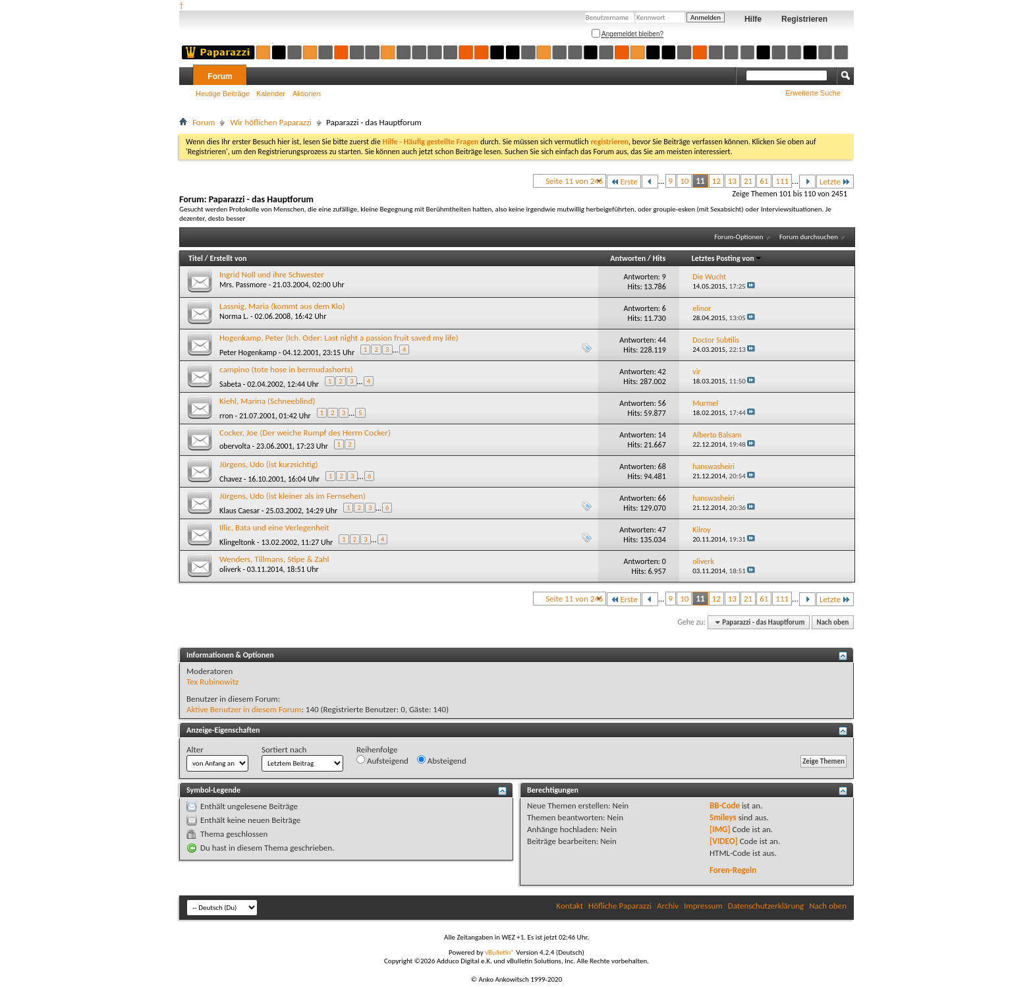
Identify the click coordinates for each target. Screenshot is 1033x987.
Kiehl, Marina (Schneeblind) (267, 401)
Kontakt (569, 906)
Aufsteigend (382, 760)
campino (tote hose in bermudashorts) (286, 369)
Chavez (230, 479)
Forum (220, 76)
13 (732, 181)
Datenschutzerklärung (766, 906)
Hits (659, 258)
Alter (195, 749)
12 (716, 181)
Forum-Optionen (738, 237)
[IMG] (720, 829)
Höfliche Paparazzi (620, 906)
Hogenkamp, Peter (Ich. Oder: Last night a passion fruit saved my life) (339, 338)
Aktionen (307, 94)
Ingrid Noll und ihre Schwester (271, 274)
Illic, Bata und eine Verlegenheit (274, 527)
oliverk (230, 569)
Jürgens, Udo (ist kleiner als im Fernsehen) (292, 496)
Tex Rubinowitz (212, 682)
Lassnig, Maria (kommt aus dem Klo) (282, 306)
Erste (623, 181)
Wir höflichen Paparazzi (271, 122)
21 (748, 181)
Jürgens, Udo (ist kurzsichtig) (268, 464)
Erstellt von (227, 258)
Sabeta (230, 384)
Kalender (270, 94)
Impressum (703, 906)
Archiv (668, 906)
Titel (195, 258)
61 (764, 181)
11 (700, 181)
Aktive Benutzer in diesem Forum (243, 709)
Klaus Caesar (239, 510)
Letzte (835, 181)
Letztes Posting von (727, 258)
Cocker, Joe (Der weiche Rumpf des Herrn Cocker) (305, 432)
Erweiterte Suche (813, 93)
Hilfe (753, 19)
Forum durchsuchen (808, 237)
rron (226, 415)
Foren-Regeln (733, 870)
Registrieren (804, 19)
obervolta (234, 446)
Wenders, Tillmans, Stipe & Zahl (274, 559)
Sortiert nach (284, 749)
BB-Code (725, 805)
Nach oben (832, 622)
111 (782, 181)
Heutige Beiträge (223, 94)
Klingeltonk (237, 542)
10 (684, 181)
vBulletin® (500, 952)
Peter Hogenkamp (248, 352)
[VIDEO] (724, 841)
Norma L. (233, 316)
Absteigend (441, 760)
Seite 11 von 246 (574, 181)
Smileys (723, 817)
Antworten (628, 258)
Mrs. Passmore (243, 284)
